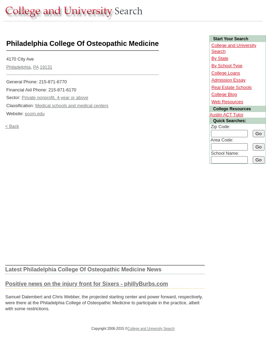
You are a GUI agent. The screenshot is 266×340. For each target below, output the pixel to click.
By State (219, 58)
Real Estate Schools (231, 87)
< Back (12, 126)
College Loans (225, 73)
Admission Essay (228, 80)
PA (35, 67)
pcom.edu (34, 113)
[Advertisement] (68, 197)
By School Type (227, 65)
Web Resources (227, 101)
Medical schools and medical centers (71, 105)
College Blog (224, 94)
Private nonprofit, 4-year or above (55, 97)
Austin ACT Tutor (227, 114)
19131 (46, 67)
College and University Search (151, 329)
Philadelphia (18, 67)
